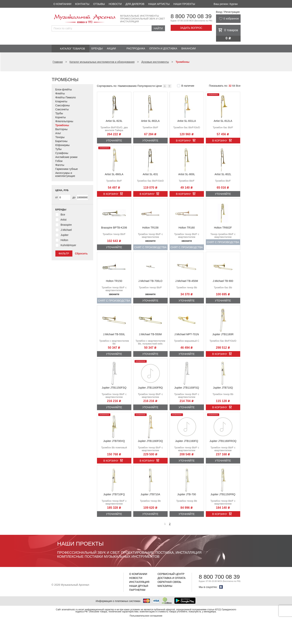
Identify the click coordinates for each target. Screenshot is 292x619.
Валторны (61, 129)
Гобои (59, 161)
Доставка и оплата (172, 577)
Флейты (60, 93)
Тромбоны (62, 125)
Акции (111, 48)
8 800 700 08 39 (191, 16)
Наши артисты (159, 3)
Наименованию (127, 85)
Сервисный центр (171, 573)
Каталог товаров (72, 48)
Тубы (58, 149)
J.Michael (66, 229)
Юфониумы (62, 145)
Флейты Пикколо (65, 97)
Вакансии (188, 48)
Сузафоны (61, 153)
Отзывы (99, 3)
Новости (115, 3)
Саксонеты (62, 109)
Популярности (146, 85)
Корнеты (60, 117)
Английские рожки (66, 157)
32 (230, 85)
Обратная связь (169, 581)
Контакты (82, 3)
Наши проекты (184, 3)
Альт (58, 133)
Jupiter (64, 234)
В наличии (187, 85)
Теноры (60, 137)
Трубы (59, 113)
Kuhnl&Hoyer (68, 245)
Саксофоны (62, 105)
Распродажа (135, 48)
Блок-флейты (63, 89)
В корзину (183, 140)
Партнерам (137, 589)
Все (238, 85)
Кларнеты (61, 101)
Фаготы (59, 164)
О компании (62, 3)
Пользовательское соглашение (146, 615)
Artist (63, 219)
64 (233, 85)
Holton (64, 240)
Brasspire (66, 224)
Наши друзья (138, 585)
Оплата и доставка (163, 48)
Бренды (97, 48)
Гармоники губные (66, 168)
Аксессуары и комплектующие (65, 174)
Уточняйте (114, 140)
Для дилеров (134, 3)
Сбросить (81, 253)
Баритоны (61, 141)
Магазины (165, 585)
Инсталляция (139, 581)
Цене (159, 85)
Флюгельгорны (64, 121)
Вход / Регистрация (228, 11)
